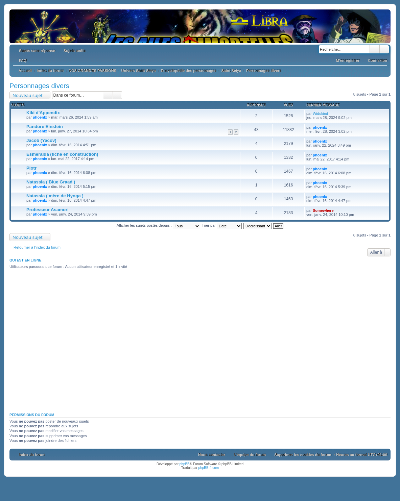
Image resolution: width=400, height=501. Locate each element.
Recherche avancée (384, 49)
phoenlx (40, 117)
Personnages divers (39, 86)
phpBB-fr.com (208, 468)
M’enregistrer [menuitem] (347, 60)
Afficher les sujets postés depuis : (158, 225)
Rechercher (375, 49)
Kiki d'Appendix (43, 112)
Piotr (31, 168)
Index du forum (32, 455)
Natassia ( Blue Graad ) (50, 181)
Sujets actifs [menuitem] (75, 51)
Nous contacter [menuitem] (211, 455)
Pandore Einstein (44, 126)
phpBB (185, 464)
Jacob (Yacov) (41, 140)
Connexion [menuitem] (377, 60)
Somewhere (323, 210)
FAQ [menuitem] (23, 60)
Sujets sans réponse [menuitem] (37, 51)
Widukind (320, 113)
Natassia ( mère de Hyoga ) (55, 195)
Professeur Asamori (47, 209)
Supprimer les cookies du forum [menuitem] (302, 455)
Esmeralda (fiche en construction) (62, 154)
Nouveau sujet (28, 95)
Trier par (222, 225)
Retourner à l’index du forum (37, 247)
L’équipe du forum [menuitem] (250, 455)
